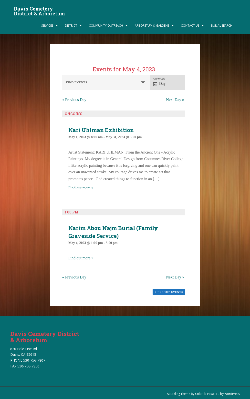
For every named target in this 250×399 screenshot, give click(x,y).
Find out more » (81, 188)
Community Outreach (106, 25)
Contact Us (190, 25)
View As (159, 79)
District (71, 25)
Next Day (175, 100)
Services (47, 25)
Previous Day (74, 100)
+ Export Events (169, 291)
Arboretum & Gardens (152, 25)
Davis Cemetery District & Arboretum (39, 10)
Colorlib (200, 394)
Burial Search (221, 25)
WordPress (232, 394)
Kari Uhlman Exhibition (101, 129)
